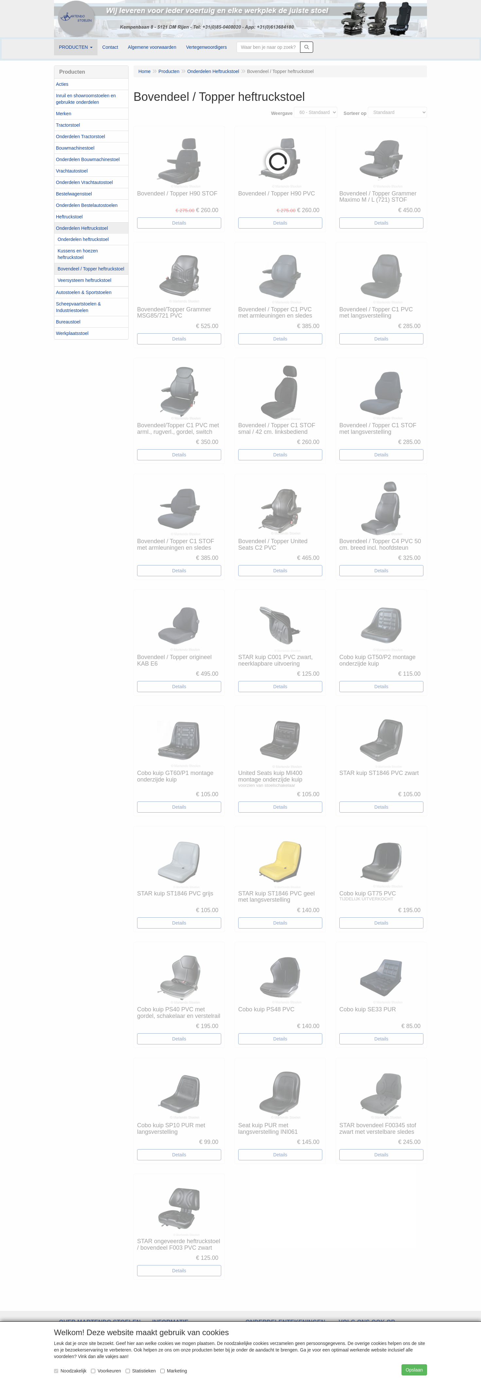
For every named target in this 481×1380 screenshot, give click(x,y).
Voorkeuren (106, 1370)
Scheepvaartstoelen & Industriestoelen (78, 307)
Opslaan (414, 1369)
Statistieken (141, 1370)
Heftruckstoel (69, 216)
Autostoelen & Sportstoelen (84, 292)
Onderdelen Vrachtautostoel (84, 182)
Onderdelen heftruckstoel (83, 239)
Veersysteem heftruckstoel (84, 280)
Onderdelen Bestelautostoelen (86, 205)
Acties (62, 84)
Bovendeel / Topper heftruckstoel (91, 268)
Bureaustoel (68, 321)
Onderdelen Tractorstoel (80, 136)
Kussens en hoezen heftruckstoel (78, 254)
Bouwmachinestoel (75, 148)
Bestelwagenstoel (74, 193)
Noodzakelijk (70, 1370)
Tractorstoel (68, 125)
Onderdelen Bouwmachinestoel (88, 159)
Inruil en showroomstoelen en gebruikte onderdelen (86, 99)
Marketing (173, 1370)
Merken (63, 113)
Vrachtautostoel (72, 171)
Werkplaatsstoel (72, 333)
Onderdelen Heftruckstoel (82, 228)
